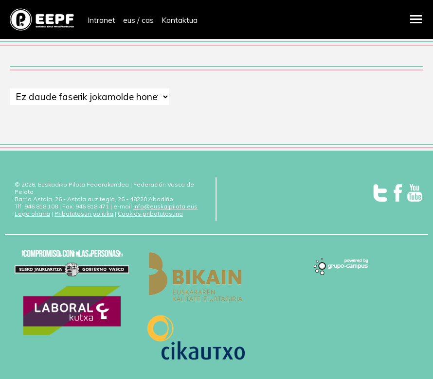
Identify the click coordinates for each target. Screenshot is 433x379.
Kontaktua (180, 20)
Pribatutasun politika (83, 213)
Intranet (101, 20)
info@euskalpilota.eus (165, 206)
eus (129, 20)
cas (148, 20)
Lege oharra (32, 213)
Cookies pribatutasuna (150, 213)
